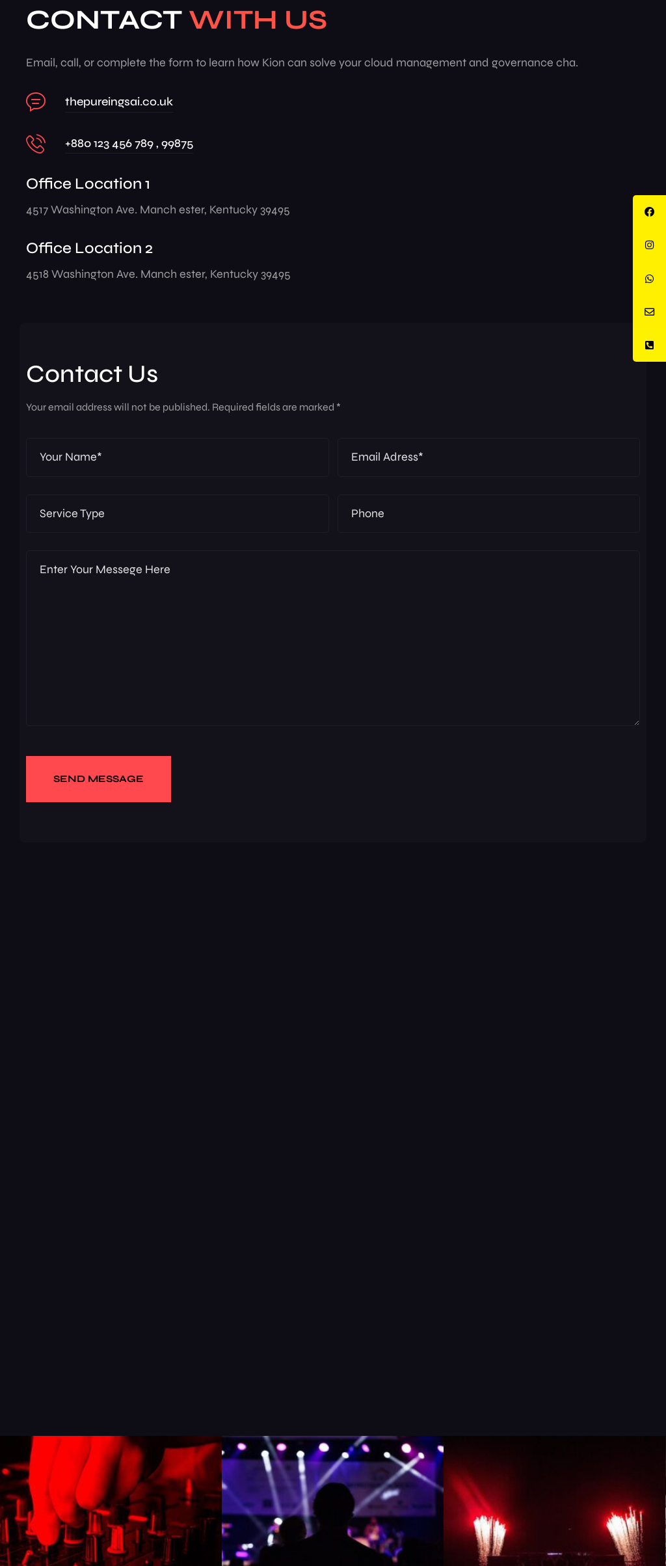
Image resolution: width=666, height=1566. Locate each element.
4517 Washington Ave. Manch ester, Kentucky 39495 (158, 209)
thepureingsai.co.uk (119, 101)
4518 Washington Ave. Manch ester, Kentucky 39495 (158, 274)
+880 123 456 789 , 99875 (129, 143)
